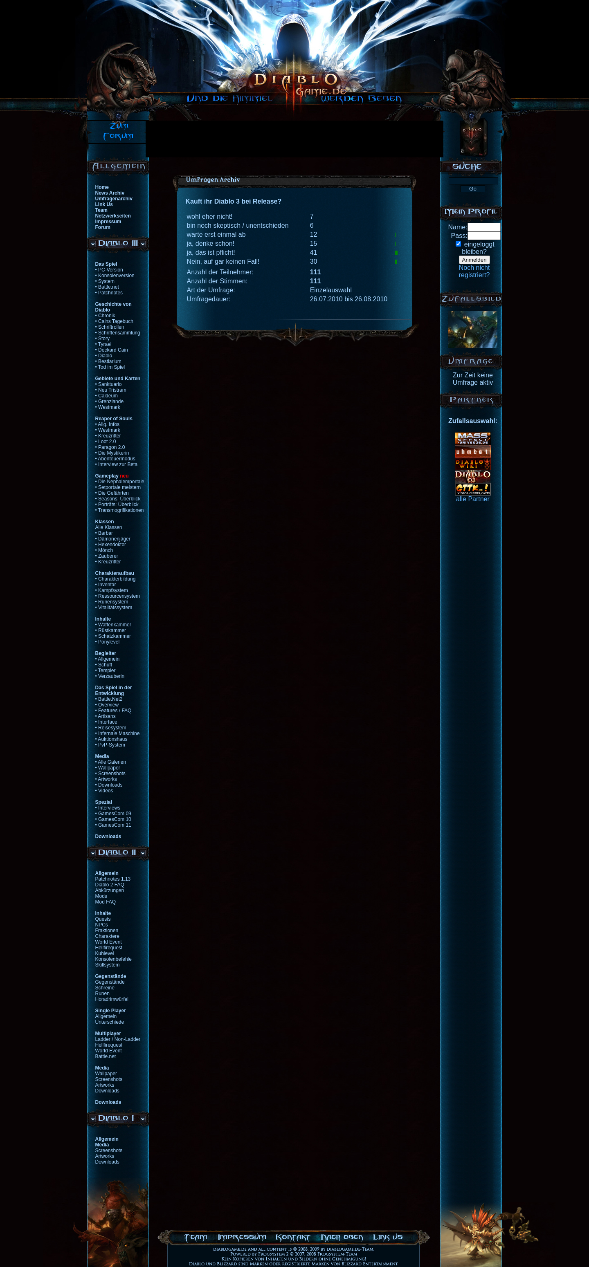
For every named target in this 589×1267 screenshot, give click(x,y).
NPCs (101, 925)
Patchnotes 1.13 (113, 879)
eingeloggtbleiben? (478, 248)
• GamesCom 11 (113, 825)
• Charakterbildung (115, 579)
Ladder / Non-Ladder (118, 1039)
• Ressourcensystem (117, 596)
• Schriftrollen (109, 327)
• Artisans (105, 716)
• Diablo (103, 356)
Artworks (105, 1085)
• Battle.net (107, 287)
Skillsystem (107, 965)
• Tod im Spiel (110, 367)
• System (105, 281)
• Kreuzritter (108, 436)
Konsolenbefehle (113, 959)
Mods (101, 896)
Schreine (105, 988)
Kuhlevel (104, 953)
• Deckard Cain (111, 350)
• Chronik (105, 315)
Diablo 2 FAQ (109, 885)
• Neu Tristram (110, 390)
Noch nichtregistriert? (474, 271)
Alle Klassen (108, 527)
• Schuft (103, 665)
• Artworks (106, 779)
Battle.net (105, 1056)
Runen (102, 993)
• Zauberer (106, 556)
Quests (103, 919)
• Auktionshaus (111, 739)
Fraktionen (107, 930)
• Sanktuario (108, 384)
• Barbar (104, 533)
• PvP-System (110, 745)
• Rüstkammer (110, 630)
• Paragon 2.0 (110, 447)
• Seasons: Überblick (118, 499)
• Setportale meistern (118, 487)
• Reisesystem (110, 728)
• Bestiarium (108, 361)
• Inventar (105, 585)
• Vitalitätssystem (114, 607)
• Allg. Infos (107, 424)
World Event (108, 942)
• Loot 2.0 (105, 441)
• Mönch (104, 550)
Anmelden (474, 260)
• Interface (106, 722)
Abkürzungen (109, 890)
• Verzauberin (110, 676)
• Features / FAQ (113, 710)
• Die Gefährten (112, 493)
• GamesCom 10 (113, 819)
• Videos (104, 791)
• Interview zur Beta (116, 464)
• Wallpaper (107, 768)
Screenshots (109, 1079)
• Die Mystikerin (112, 453)
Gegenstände (110, 982)
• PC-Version (109, 270)
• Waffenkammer (113, 625)
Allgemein (106, 1016)
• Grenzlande (109, 401)
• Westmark (107, 407)
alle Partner (473, 499)
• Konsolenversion (115, 275)
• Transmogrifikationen (119, 510)
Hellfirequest (109, 948)
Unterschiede (109, 1022)
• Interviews (108, 808)
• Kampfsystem (111, 590)
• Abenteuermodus (115, 459)
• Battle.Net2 (109, 699)
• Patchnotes (109, 293)
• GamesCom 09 (113, 813)
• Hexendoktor (110, 544)
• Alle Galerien (110, 762)
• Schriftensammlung (117, 333)
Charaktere (107, 936)
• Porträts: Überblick (117, 504)
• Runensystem (111, 602)
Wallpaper (106, 1073)
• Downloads (109, 785)
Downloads (107, 1091)
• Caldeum (106, 396)
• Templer (105, 670)
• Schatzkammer (113, 636)
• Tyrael (103, 344)
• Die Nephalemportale (119, 481)
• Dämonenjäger (112, 539)
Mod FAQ (105, 902)
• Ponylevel (107, 642)
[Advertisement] (294, 139)
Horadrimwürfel (111, 999)
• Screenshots (110, 773)
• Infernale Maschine (117, 733)
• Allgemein (107, 659)
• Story (102, 338)
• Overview (107, 705)
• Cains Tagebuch (114, 321)
